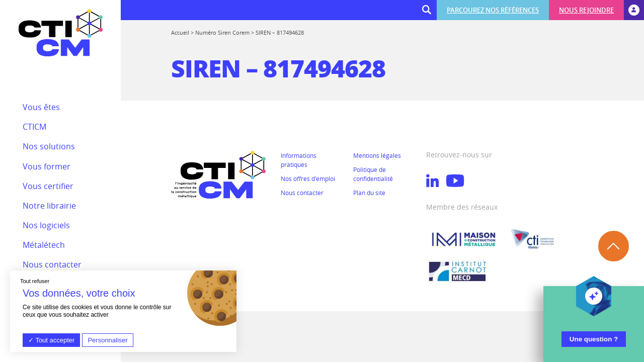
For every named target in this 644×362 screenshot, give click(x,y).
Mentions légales (377, 155)
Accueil (180, 32)
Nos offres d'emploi (308, 178)
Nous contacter (302, 193)
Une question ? (594, 339)
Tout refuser (34, 281)
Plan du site (369, 193)
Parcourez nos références (493, 10)
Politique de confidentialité (373, 174)
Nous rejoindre (586, 10)
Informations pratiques (298, 159)
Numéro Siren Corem (222, 32)
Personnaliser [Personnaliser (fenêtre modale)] (108, 340)
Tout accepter (51, 340)
